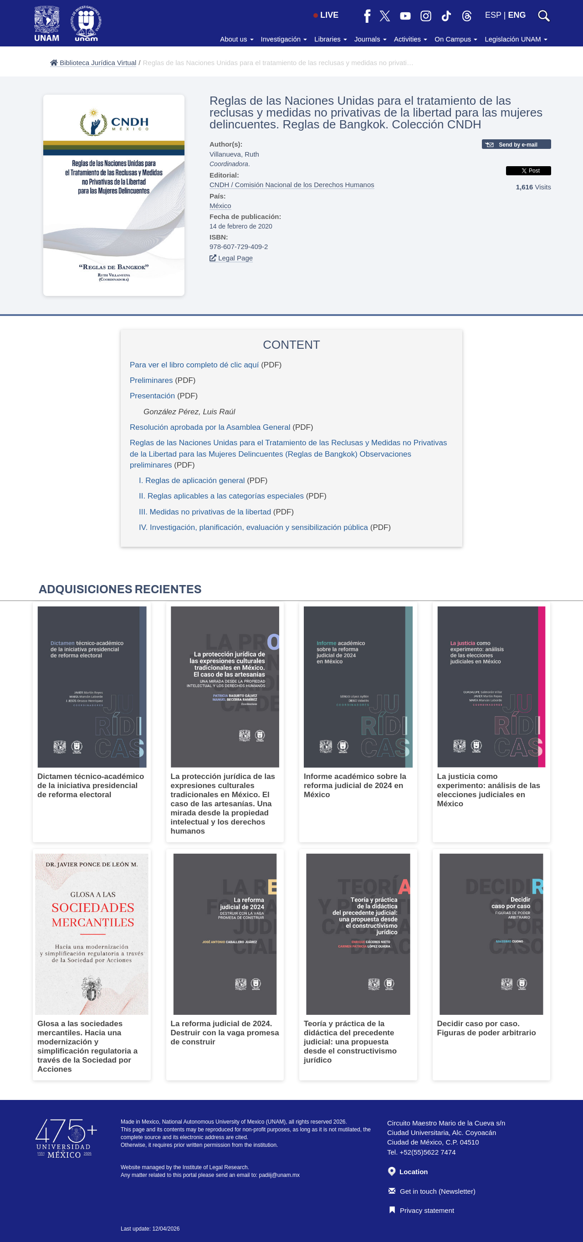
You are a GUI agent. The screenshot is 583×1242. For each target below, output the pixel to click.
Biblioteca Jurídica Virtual (93, 62)
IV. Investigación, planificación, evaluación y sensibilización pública (253, 527)
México (220, 205)
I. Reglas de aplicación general (192, 480)
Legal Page (231, 258)
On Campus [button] (456, 39)
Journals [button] (370, 39)
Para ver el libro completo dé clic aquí (194, 365)
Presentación (152, 396)
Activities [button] (410, 39)
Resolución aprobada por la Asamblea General (210, 427)
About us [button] (236, 39)
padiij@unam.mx (279, 1175)
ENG (517, 15)
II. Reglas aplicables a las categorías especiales (221, 496)
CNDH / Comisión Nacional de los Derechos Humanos (292, 184)
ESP (493, 15)
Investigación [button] (284, 39)
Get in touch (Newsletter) (432, 1191)
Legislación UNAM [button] (516, 39)
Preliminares (151, 380)
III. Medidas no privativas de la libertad (205, 512)
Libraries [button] (330, 39)
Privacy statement (421, 1210)
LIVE (325, 15)
